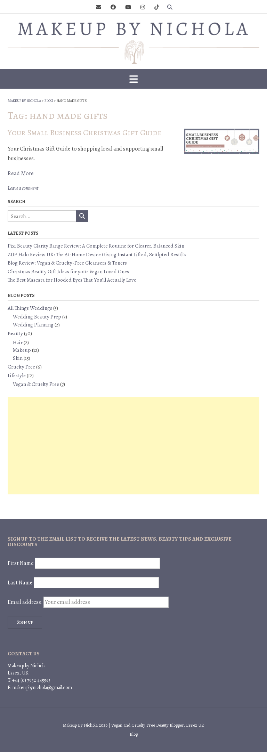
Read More (21, 173)
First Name (21, 563)
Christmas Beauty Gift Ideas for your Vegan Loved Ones (68, 271)
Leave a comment (23, 188)
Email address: (88, 602)
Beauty (15, 333)
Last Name (20, 583)
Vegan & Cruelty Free (36, 384)
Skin (18, 358)
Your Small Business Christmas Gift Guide (85, 132)
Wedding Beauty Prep (37, 316)
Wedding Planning (33, 324)
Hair (18, 342)
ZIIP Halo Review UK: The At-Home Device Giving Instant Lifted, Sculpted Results (97, 254)
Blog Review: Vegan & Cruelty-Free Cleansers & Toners (67, 262)
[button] (133, 79)
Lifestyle (17, 375)
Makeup (22, 350)
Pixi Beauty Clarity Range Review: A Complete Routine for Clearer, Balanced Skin (96, 245)
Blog (134, 734)
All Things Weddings (30, 308)
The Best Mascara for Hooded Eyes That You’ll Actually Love (72, 279)
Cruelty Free (21, 366)
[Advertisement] (133, 445)
